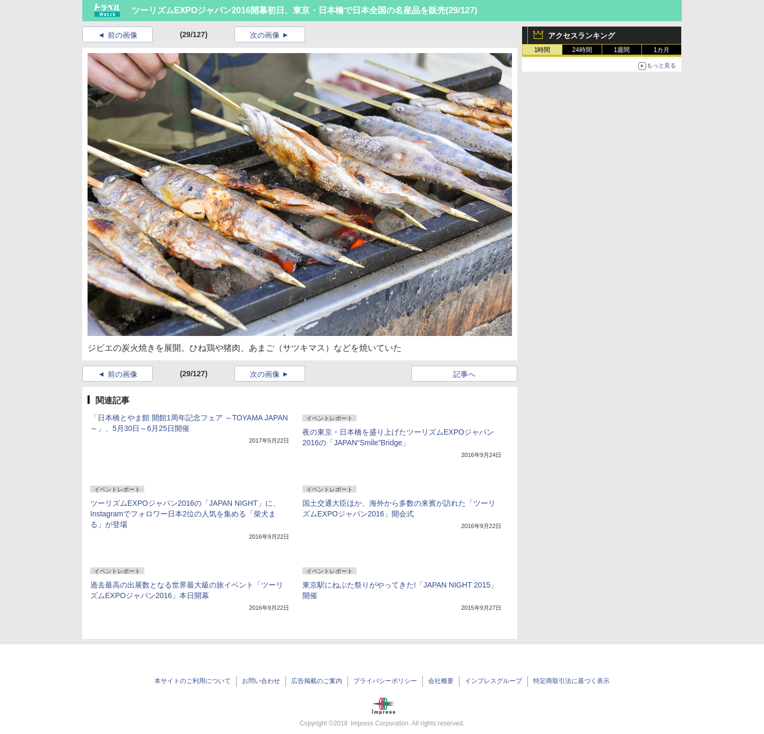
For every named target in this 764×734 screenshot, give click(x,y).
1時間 (542, 50)
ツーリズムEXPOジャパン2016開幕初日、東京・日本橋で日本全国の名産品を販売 (289, 10)
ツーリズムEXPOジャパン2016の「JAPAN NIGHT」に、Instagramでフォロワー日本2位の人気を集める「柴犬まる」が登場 (185, 514)
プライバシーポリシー (385, 681)
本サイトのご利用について (192, 681)
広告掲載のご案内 (316, 681)
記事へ (464, 374)
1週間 (622, 50)
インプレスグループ (493, 681)
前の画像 (122, 35)
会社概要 (441, 681)
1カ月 (662, 50)
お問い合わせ (261, 681)
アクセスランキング (581, 35)
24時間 (582, 50)
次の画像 (265, 35)
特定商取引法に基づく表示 (571, 681)
